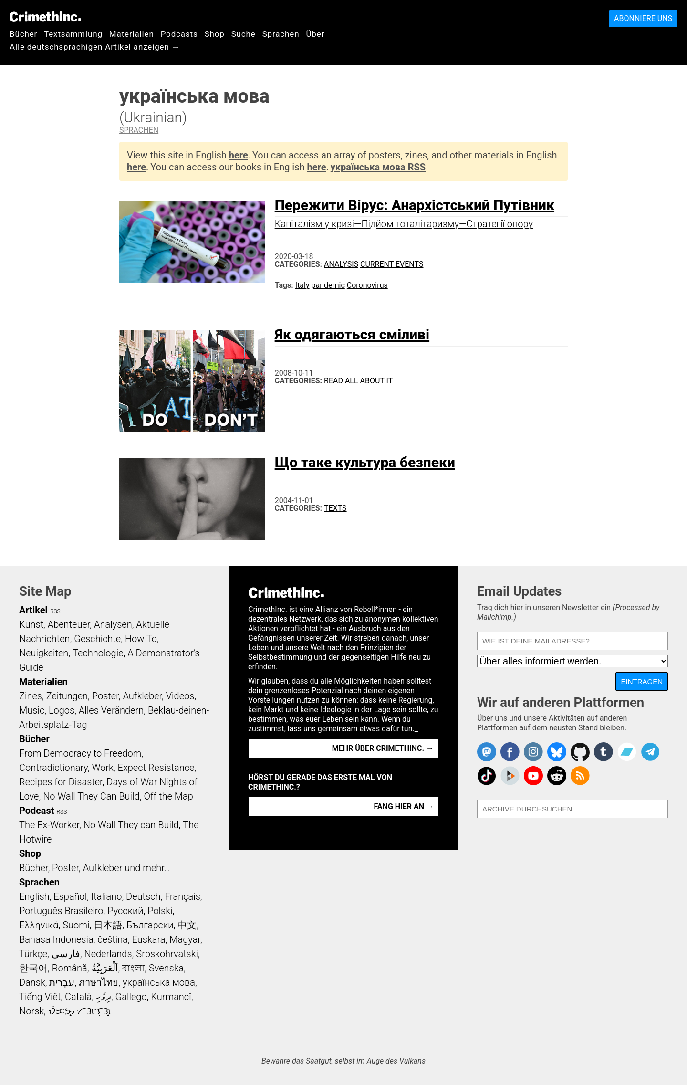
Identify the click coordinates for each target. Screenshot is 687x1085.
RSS (55, 611)
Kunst (31, 624)
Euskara (149, 939)
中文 (187, 925)
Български (150, 925)
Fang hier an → (404, 806)
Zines (30, 696)
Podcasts (179, 34)
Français (182, 896)
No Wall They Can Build (91, 796)
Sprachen (281, 34)
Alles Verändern (111, 710)
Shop (215, 34)
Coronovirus (367, 285)
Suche (243, 34)
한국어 (33, 968)
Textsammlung (73, 34)
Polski (159, 910)
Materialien (131, 34)
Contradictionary (53, 767)
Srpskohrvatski (167, 953)
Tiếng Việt (40, 996)
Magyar (184, 939)
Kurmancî (171, 996)
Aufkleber (142, 696)
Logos (61, 710)
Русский (125, 910)
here (238, 155)
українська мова (159, 982)
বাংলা (133, 968)
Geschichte (97, 638)
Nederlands (108, 953)
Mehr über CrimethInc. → (383, 748)
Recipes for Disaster (61, 782)
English (34, 896)
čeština (112, 939)
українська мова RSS (378, 167)
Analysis (341, 264)
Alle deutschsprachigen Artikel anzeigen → (95, 47)
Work (103, 767)
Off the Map (168, 796)
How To (141, 638)
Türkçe (33, 953)
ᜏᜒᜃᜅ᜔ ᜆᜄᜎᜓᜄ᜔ (79, 1011)
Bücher (23, 34)
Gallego (131, 996)
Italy (302, 285)
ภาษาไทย (98, 982)
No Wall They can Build (131, 825)
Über (315, 34)
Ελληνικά (38, 925)
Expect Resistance (156, 767)
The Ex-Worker (49, 825)
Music (31, 710)
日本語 (108, 925)
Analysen (113, 624)
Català (78, 996)
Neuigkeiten (43, 653)
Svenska (166, 968)
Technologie (98, 653)
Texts (335, 508)
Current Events (391, 264)
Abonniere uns (643, 18)
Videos (180, 696)
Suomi (75, 925)
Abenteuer (69, 624)
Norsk (31, 1011)
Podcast (36, 810)
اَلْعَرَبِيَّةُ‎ (105, 968)
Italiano (106, 896)
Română (69, 968)
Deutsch (143, 896)
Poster (105, 696)
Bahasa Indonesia (56, 939)
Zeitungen (67, 696)
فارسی (66, 953)
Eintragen (642, 681)
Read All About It (358, 380)
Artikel (33, 610)
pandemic (328, 285)
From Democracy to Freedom (80, 753)
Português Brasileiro (61, 910)
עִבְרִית (61, 982)
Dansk (32, 982)
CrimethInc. (45, 17)
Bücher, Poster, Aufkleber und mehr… (94, 868)
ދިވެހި (103, 996)
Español (70, 896)
